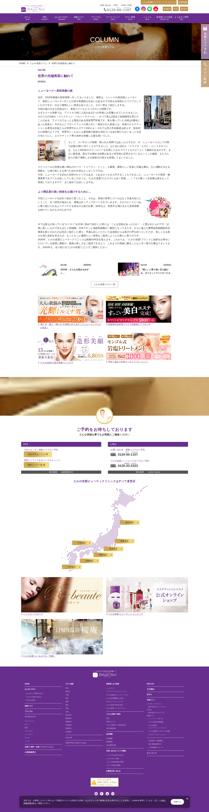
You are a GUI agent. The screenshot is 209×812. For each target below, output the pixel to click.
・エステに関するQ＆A (33, 697)
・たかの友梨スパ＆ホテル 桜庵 (158, 731)
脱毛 (26, 728)
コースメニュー (113, 18)
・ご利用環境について (155, 747)
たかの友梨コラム (38, 63)
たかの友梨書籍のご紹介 (115, 698)
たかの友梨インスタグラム (115, 708)
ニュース (147, 18)
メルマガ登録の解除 (113, 765)
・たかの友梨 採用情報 (155, 722)
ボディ (27, 724)
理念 (44, 18)
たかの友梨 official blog (114, 705)
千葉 (67, 695)
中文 (176, 9)
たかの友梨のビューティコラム (117, 695)
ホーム (28, 18)
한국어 (184, 9)
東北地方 (68, 715)
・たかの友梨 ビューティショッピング (157, 726)
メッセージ (110, 688)
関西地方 (68, 722)
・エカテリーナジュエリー (156, 735)
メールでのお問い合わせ (115, 755)
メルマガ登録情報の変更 (115, 762)
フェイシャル (29, 721)
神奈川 (67, 691)
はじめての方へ (62, 18)
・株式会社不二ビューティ (156, 707)
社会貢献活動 (111, 745)
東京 (67, 688)
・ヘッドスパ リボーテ (155, 719)
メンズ (27, 741)
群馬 (67, 701)
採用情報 (183, 2)
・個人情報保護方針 (154, 744)
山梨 (67, 712)
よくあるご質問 (181, 18)
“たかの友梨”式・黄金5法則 (116, 725)
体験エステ (79, 18)
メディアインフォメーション (75, 743)
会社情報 (109, 734)
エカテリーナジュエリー (115, 701)
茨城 (67, 708)
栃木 (67, 705)
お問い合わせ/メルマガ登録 (116, 751)
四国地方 (68, 728)
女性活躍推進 (111, 728)
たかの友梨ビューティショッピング (159, 2)
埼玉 (67, 698)
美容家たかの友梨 (164, 18)
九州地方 (68, 732)
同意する (177, 802)
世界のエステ (111, 722)
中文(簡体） (151, 689)
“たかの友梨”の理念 (113, 714)
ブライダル (96, 18)
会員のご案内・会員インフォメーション (39, 747)
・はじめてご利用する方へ (34, 693)
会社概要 (109, 738)
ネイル (27, 738)
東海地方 (68, 718)
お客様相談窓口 (30, 752)
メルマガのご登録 (112, 759)
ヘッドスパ (29, 734)
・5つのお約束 (30, 700)
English (167, 9)
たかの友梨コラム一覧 (104, 284)
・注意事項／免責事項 (155, 741)
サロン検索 (130, 18)
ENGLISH (150, 684)
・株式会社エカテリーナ (156, 713)
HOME (22, 63)
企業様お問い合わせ (113, 771)
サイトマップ (152, 753)
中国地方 (68, 725)
